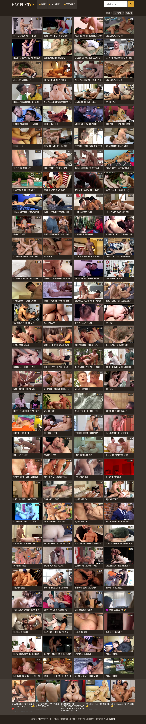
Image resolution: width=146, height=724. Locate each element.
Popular (119, 13)
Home (42, 4)
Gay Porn (23, 4)
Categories (69, 4)
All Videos (54, 4)
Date (129, 13)
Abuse (112, 719)
